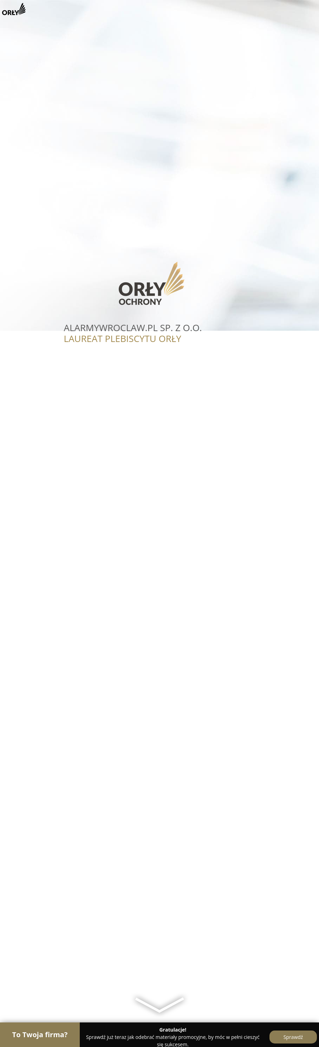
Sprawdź (293, 1037)
